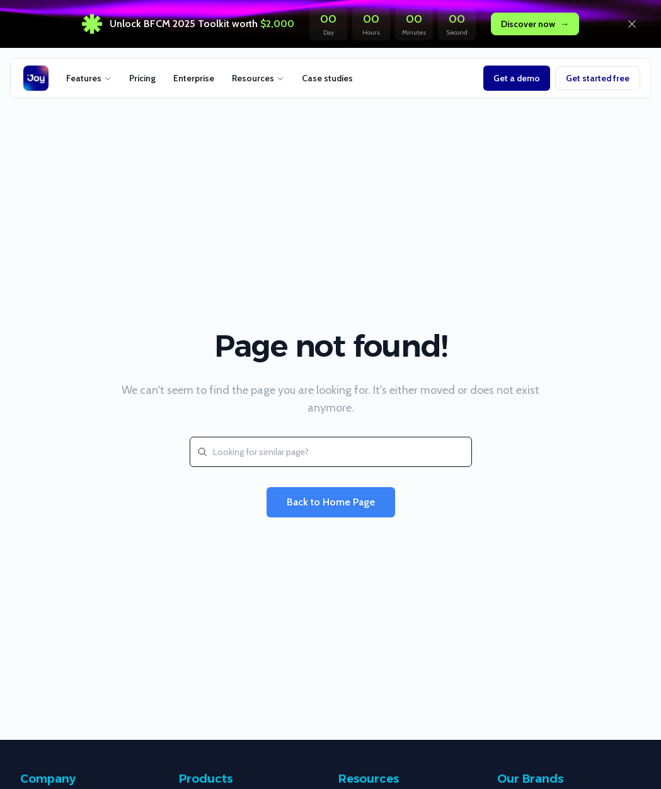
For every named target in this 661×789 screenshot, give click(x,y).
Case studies (327, 78)
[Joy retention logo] (36, 78)
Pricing (142, 78)
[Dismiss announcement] (632, 24)
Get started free (597, 78)
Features (89, 78)
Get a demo (516, 78)
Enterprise (193, 78)
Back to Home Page (331, 502)
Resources (258, 78)
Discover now (535, 24)
